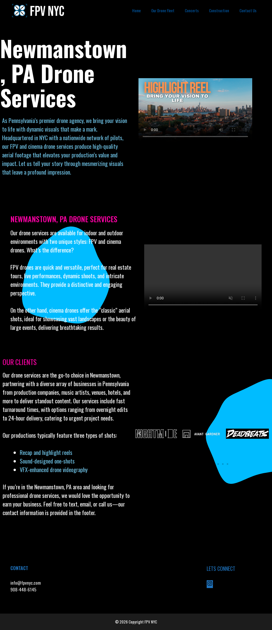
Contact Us (247, 10)
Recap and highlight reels (46, 452)
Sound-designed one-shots (47, 461)
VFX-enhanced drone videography (54, 469)
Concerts (192, 10)
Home (136, 10)
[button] (139, 433)
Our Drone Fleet (162, 10)
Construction (219, 10)
